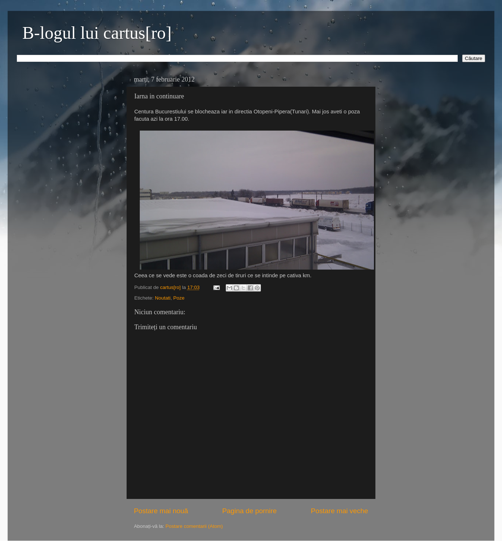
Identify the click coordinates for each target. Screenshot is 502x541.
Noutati (163, 298)
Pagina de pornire (249, 511)
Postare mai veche (339, 511)
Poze (179, 298)
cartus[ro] (171, 287)
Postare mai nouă (161, 511)
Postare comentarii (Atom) (194, 526)
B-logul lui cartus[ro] (97, 32)
